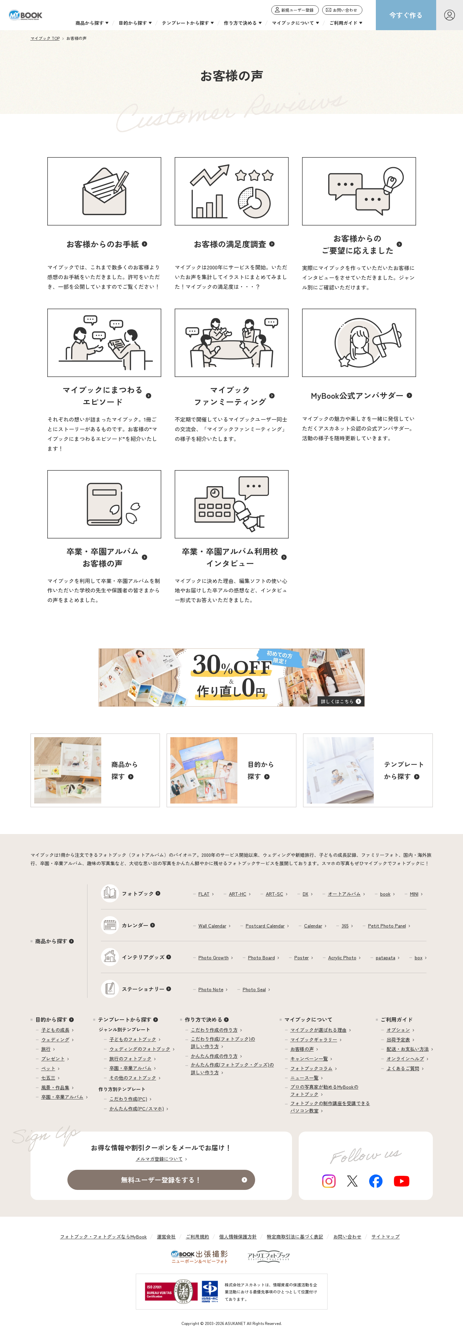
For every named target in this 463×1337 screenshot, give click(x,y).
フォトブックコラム (311, 1068)
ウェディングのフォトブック (139, 1048)
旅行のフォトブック (130, 1058)
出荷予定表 (398, 1039)
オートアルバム (344, 893)
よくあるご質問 (403, 1068)
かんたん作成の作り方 (214, 1056)
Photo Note (210, 989)
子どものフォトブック (132, 1039)
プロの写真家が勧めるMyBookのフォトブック (324, 1090)
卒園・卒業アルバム (62, 1096)
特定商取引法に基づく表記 (295, 1236)
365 (345, 925)
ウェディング (55, 1039)
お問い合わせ (347, 1236)
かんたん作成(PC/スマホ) (136, 1108)
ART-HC (237, 893)
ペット (48, 1068)
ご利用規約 (197, 1236)
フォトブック (138, 893)
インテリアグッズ (143, 957)
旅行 (46, 1048)
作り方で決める (203, 1019)
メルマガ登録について (159, 1158)
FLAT (204, 893)
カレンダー (135, 925)
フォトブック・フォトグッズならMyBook (103, 1236)
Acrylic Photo (342, 957)
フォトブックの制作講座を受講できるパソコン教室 (330, 1107)
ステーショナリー (143, 989)
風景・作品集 (55, 1087)
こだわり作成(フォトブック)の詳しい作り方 (223, 1042)
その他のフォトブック (132, 1077)
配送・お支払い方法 (408, 1048)
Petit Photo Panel (387, 925)
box (418, 957)
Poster (301, 957)
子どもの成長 (55, 1029)
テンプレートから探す (125, 1019)
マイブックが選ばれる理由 (318, 1029)
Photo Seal (254, 989)
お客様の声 (302, 1048)
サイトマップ (385, 1236)
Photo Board (261, 957)
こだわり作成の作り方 (214, 1029)
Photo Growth (213, 957)
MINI (414, 893)
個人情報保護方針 (238, 1236)
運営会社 (166, 1236)
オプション (398, 1029)
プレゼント (53, 1058)
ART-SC (274, 893)
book (385, 893)
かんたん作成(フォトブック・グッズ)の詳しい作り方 (232, 1068)
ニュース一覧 (304, 1077)
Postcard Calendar (265, 925)
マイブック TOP (45, 38)
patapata (385, 957)
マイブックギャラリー (313, 1039)
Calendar (313, 925)
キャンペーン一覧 (309, 1058)
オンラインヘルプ (405, 1058)
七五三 (48, 1077)
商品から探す (51, 941)
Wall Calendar (212, 925)
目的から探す (51, 1019)
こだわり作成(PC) (128, 1098)
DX (305, 893)
